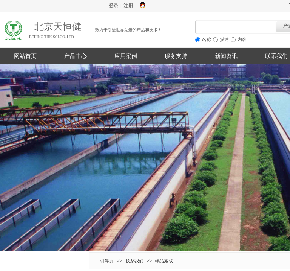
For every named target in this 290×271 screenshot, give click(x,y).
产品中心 (75, 56)
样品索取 (164, 260)
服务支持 (176, 56)
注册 (128, 5)
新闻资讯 (226, 56)
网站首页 (25, 56)
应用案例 (125, 56)
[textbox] (235, 27)
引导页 (107, 260)
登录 (114, 5)
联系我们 (134, 260)
